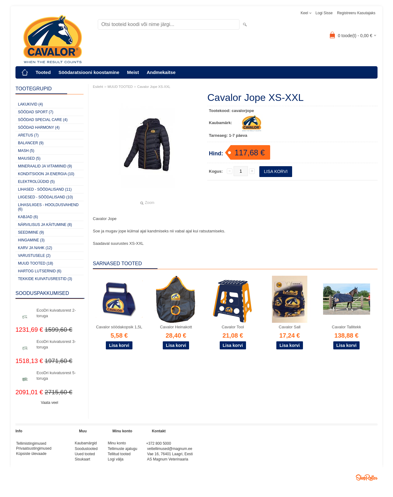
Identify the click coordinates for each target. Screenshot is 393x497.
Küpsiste (23, 455)
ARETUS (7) (28, 135)
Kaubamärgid (86, 444)
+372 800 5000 (158, 444)
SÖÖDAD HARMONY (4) (38, 127)
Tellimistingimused (31, 444)
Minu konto (117, 444)
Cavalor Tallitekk (346, 327)
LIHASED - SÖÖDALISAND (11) (44, 189)
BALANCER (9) (31, 143)
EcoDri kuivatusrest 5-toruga (56, 375)
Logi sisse (324, 13)
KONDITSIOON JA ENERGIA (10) (46, 174)
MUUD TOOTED (120, 87)
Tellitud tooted (119, 455)
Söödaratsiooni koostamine (88, 72)
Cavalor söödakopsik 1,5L (119, 327)
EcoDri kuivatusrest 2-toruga (56, 313)
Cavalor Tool (233, 327)
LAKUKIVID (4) (30, 104)
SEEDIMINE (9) (31, 232)
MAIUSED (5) (29, 158)
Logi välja (115, 461)
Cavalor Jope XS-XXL (153, 87)
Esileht (98, 87)
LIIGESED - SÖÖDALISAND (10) (45, 197)
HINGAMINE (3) (31, 240)
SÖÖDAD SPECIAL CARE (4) (42, 120)
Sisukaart (82, 461)
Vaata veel (49, 402)
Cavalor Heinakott (176, 327)
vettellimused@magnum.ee (169, 449)
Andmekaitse (161, 72)
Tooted (43, 72)
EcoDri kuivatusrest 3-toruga (56, 344)
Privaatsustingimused (33, 449)
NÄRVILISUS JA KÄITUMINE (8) (45, 225)
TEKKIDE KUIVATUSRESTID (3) (45, 279)
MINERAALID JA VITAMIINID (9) (45, 166)
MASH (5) (26, 151)
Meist (133, 72)
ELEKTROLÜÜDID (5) (36, 181)
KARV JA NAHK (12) (35, 248)
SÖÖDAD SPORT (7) (35, 112)
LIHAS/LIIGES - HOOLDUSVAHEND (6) (48, 207)
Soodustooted (86, 449)
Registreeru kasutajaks (356, 13)
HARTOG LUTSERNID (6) (39, 271)
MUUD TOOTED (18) (35, 263)
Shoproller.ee (367, 480)
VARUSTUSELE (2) (34, 255)
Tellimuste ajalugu (122, 449)
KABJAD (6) (28, 217)
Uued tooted (85, 455)
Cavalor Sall (289, 327)
